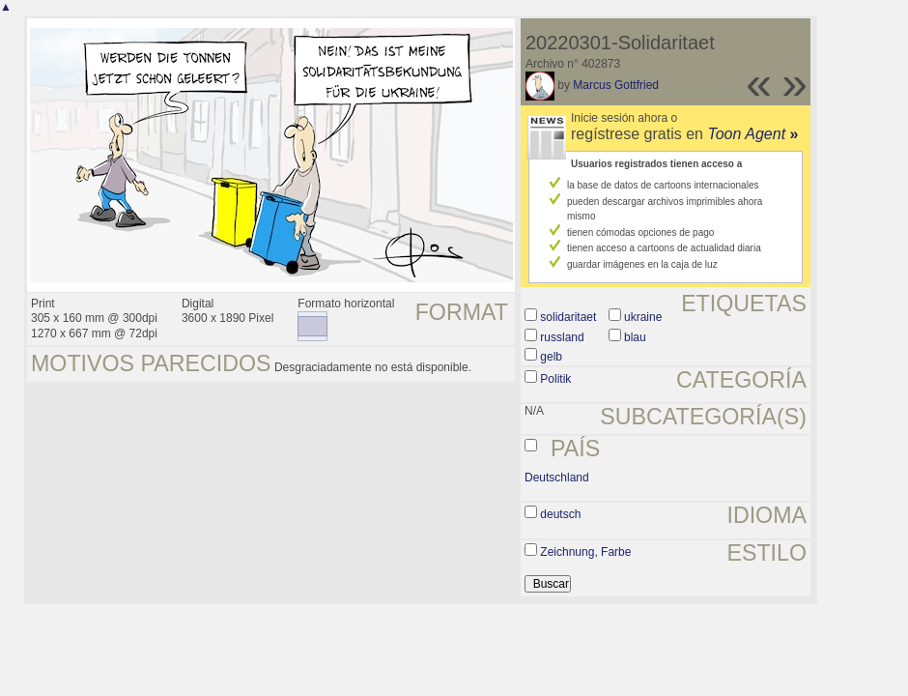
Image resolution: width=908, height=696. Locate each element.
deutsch (560, 514)
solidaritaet (568, 317)
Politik (555, 379)
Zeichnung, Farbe (585, 552)
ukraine (643, 317)
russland (561, 337)
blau (635, 337)
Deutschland (557, 477)
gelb (551, 356)
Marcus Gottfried (616, 85)
